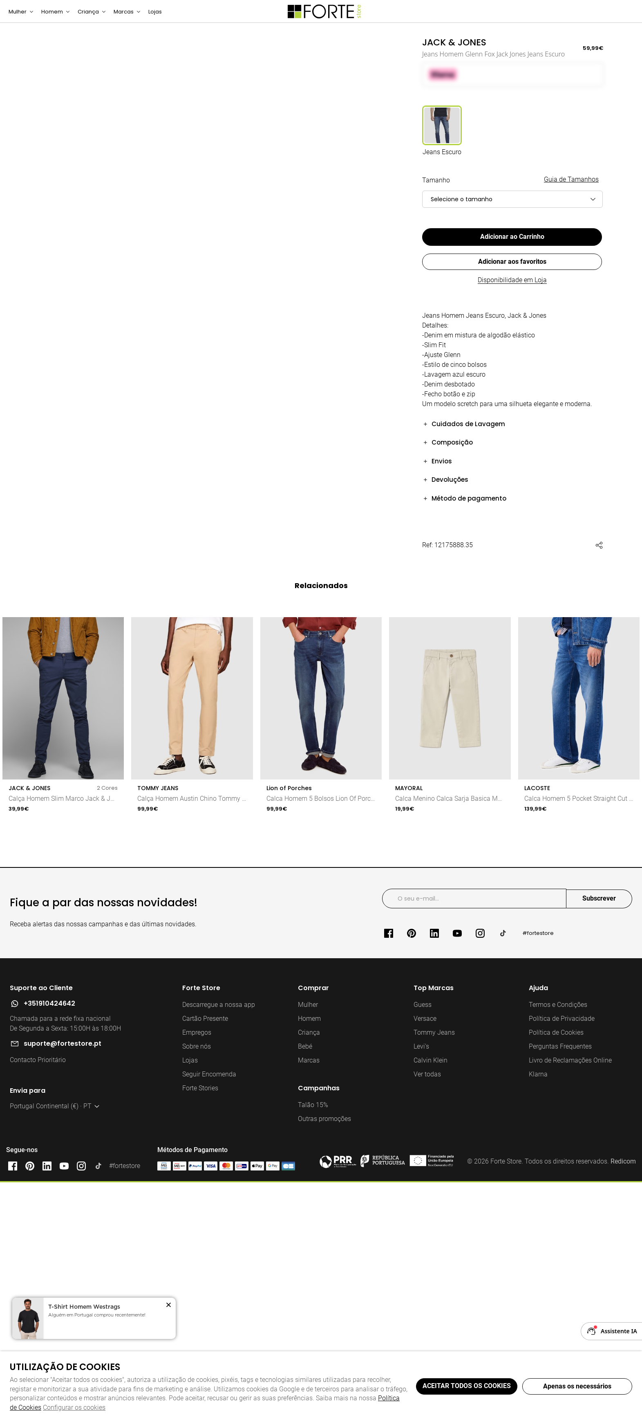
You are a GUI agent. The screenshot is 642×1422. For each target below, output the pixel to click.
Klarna (538, 1317)
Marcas (309, 1303)
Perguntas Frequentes (560, 1289)
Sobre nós (196, 1289)
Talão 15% (313, 1347)
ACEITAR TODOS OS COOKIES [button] (467, 1386)
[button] (513, 433)
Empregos (196, 1275)
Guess (423, 1247)
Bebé (305, 1289)
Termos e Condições (558, 1247)
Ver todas (427, 1317)
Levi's (421, 1289)
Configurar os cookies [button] (74, 1407)
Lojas (190, 1303)
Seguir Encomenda (209, 1317)
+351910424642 (49, 1246)
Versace (425, 1261)
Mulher (308, 1247)
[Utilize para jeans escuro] (442, 142)
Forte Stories (200, 1330)
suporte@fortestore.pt (62, 1286)
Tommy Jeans (434, 1275)
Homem (309, 1261)
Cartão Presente (205, 1261)
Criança (309, 1275)
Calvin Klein (430, 1303)
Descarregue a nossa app (218, 1247)
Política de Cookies (556, 1275)
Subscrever (599, 1141)
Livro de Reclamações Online (570, 1303)
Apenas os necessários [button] (577, 1386)
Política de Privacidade (562, 1261)
